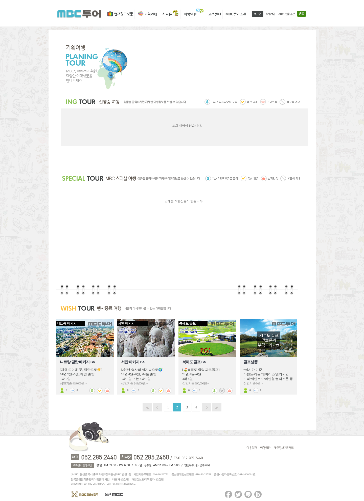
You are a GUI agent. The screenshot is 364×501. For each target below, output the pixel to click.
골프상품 (250, 362)
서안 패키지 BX (133, 362)
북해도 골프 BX (194, 362)
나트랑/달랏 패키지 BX (77, 362)
